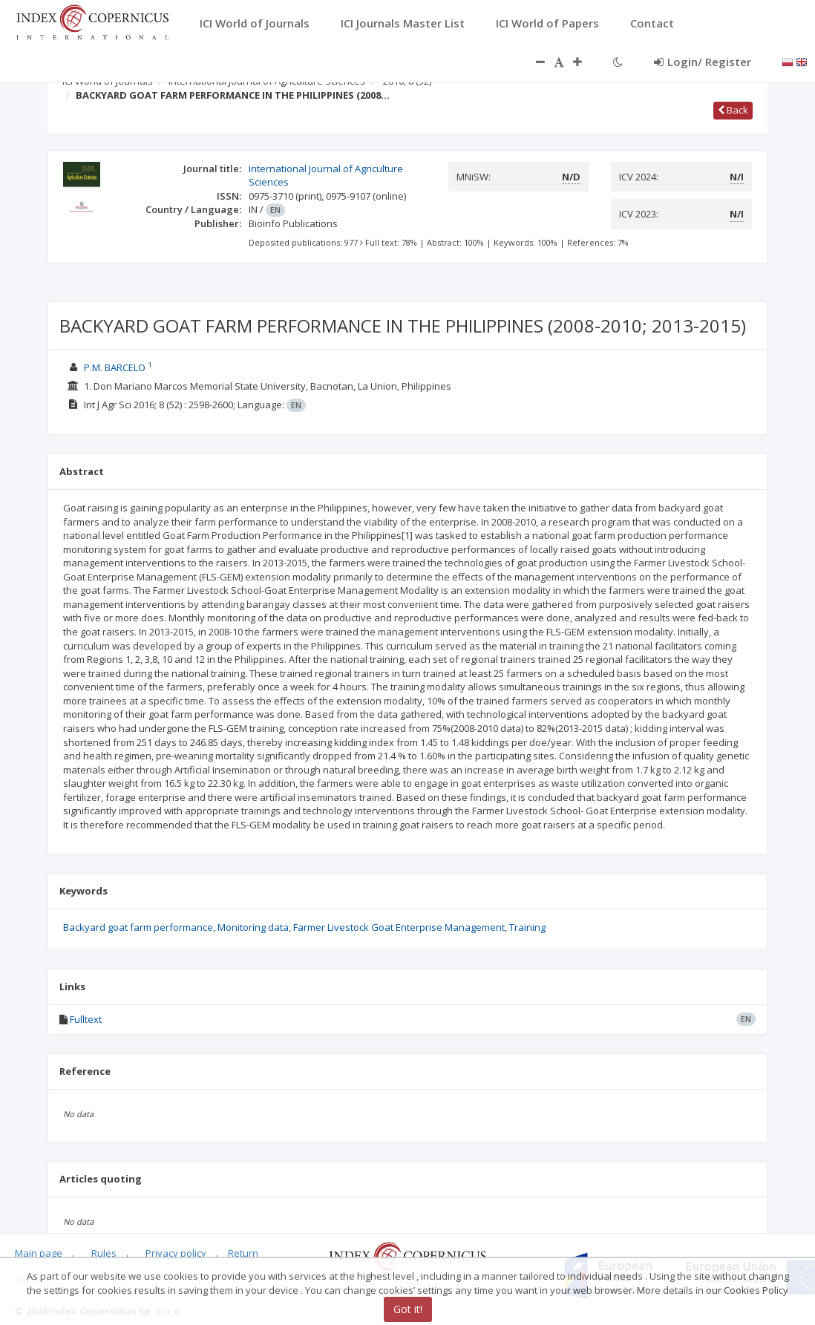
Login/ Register (702, 61)
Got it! (407, 1309)
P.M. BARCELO (114, 367)
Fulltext (86, 1019)
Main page (38, 1253)
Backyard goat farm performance (138, 927)
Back (733, 110)
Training (527, 927)
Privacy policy (175, 1253)
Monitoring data (253, 927)
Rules (104, 1253)
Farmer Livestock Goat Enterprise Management (399, 927)
